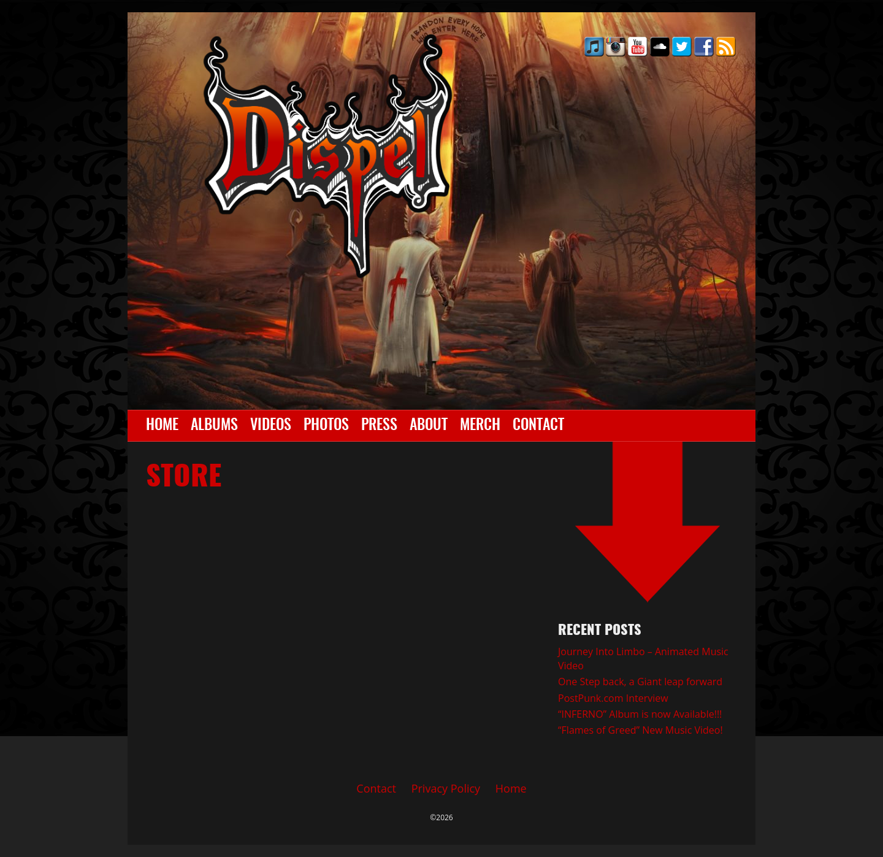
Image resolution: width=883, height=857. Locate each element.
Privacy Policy (445, 788)
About (429, 425)
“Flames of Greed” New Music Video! (640, 730)
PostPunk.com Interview (613, 698)
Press (379, 425)
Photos (326, 425)
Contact (538, 425)
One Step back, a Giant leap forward (640, 681)
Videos (270, 425)
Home (162, 425)
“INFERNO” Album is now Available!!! (640, 714)
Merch (480, 425)
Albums (214, 425)
